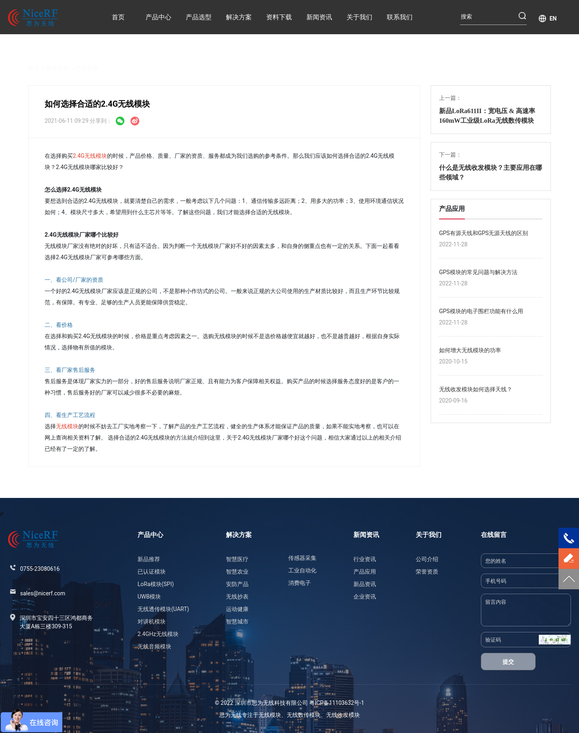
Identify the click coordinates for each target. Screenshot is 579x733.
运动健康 (237, 609)
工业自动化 (302, 570)
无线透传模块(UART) (163, 609)
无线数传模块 (303, 715)
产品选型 (198, 17)
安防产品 (237, 584)
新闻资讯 (319, 17)
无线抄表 (237, 596)
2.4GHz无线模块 (158, 634)
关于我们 (359, 17)
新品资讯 (364, 584)
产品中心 (158, 17)
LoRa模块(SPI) (156, 584)
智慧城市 (237, 621)
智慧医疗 (237, 559)
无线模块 (67, 426)
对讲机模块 (152, 621)
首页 (118, 17)
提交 (508, 662)
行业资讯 (364, 559)
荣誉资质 (427, 571)
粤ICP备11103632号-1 (336, 703)
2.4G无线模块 (90, 156)
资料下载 (279, 17)
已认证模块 (152, 571)
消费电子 (299, 583)
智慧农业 (237, 571)
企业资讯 (364, 596)
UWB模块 (149, 596)
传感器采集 (302, 558)
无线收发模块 (343, 715)
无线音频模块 (154, 646)
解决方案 (239, 17)
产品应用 (87, 59)
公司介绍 (427, 559)
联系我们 (400, 17)
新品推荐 (149, 559)
